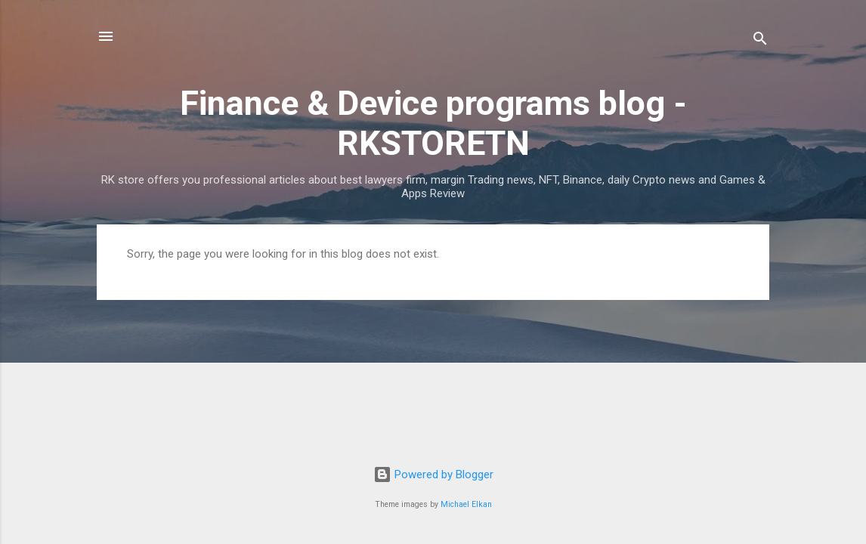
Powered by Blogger (433, 474)
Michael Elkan (466, 504)
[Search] (760, 41)
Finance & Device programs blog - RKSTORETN (433, 123)
